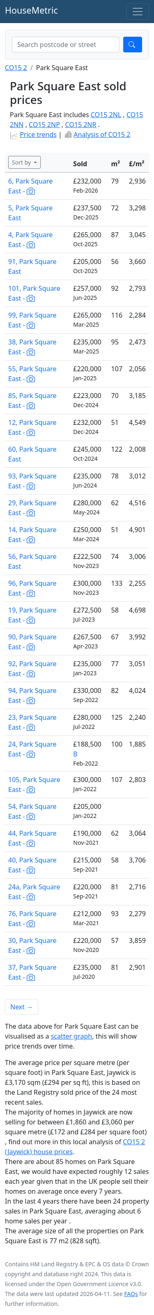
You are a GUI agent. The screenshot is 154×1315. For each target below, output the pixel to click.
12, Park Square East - (32, 427)
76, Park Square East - (32, 918)
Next (21, 1006)
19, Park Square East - (32, 615)
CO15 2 (16, 67)
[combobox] (65, 44)
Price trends (38, 134)
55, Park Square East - (32, 373)
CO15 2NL (106, 114)
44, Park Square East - (32, 838)
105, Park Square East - (34, 784)
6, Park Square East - (30, 186)
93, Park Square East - (32, 480)
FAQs (131, 1294)
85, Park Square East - (32, 400)
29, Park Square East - (32, 507)
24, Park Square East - (32, 749)
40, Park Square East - (32, 864)
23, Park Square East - (32, 722)
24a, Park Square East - (34, 891)
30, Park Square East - (32, 945)
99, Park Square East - (32, 320)
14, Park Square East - (32, 534)
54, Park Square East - (32, 811)
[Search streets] (65, 44)
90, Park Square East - (32, 641)
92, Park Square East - (32, 668)
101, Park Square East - (34, 293)
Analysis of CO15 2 (102, 134)
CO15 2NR (80, 124)
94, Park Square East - (32, 695)
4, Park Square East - (30, 239)
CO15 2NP (44, 124)
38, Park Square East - (32, 346)
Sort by (22, 162)
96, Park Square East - (32, 588)
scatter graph (71, 1036)
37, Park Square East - (32, 972)
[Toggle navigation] (137, 11)
